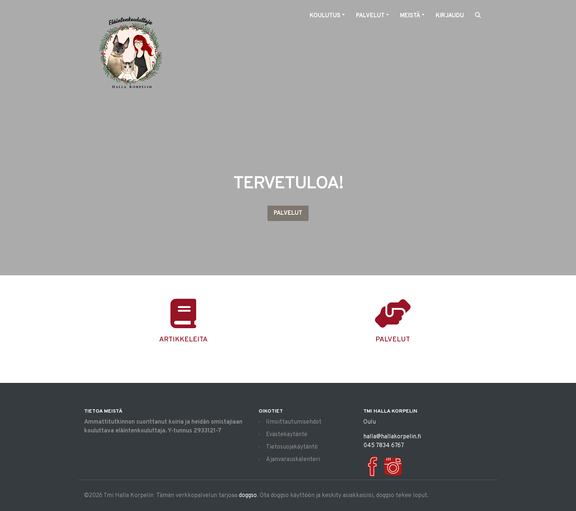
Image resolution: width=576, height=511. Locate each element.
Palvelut (288, 213)
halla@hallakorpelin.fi (392, 437)
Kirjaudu (450, 15)
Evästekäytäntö (286, 434)
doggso (248, 495)
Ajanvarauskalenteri (293, 459)
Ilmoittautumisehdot (293, 422)
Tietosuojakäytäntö (292, 447)
